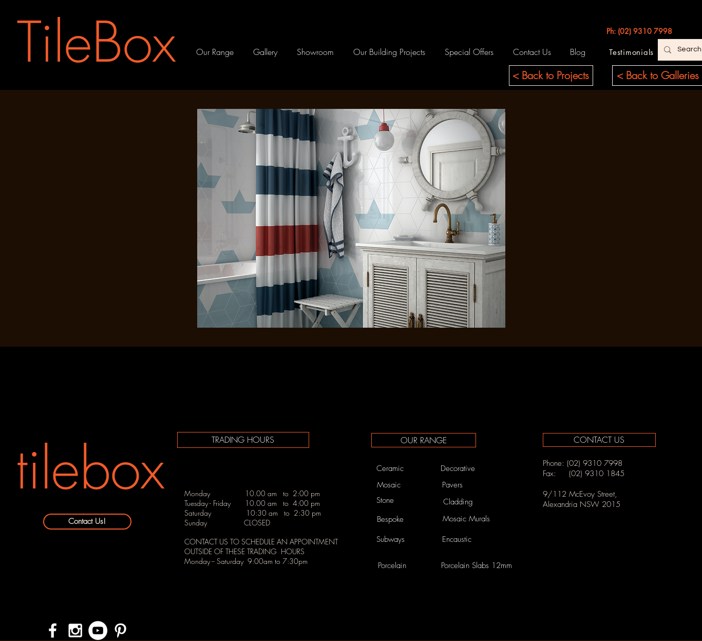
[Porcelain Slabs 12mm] (476, 565)
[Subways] (390, 539)
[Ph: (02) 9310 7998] (639, 31)
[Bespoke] (390, 519)
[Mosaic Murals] (466, 519)
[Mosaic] (388, 485)
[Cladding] (458, 502)
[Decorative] (458, 468)
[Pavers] (452, 485)
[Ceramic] (390, 468)
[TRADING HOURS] (243, 440)
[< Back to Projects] (551, 75)
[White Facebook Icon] (52, 630)
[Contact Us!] (87, 522)
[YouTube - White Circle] (97, 630)
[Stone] (385, 500)
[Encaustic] (457, 539)
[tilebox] (90, 469)
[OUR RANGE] (423, 440)
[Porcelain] (392, 565)
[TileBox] (97, 42)
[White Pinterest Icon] (120, 630)
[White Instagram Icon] (75, 630)
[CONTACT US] (599, 440)
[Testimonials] (631, 52)
